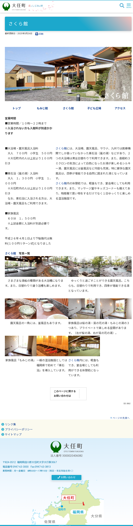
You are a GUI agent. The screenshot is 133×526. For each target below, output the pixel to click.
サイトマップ (11, 434)
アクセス (120, 108)
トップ (16, 108)
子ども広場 (94, 108)
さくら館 (68, 108)
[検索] (122, 6)
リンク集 (8, 424)
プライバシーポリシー (17, 429)
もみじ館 (42, 108)
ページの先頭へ (121, 418)
